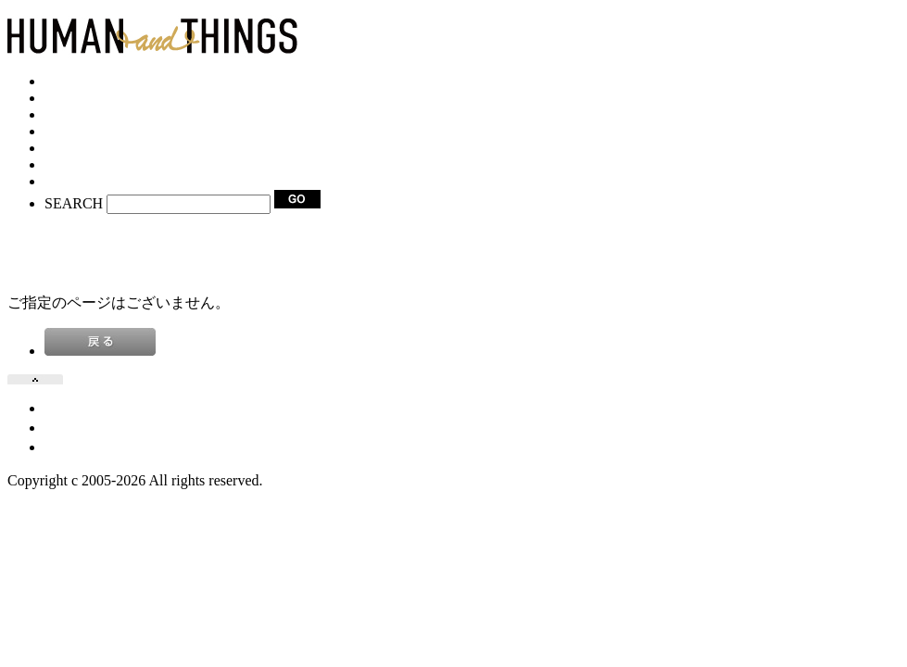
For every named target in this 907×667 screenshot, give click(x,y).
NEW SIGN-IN (53, 253)
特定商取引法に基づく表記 (133, 427)
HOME (66, 81)
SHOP (63, 114)
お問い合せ (81, 447)
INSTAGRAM (88, 164)
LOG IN (32, 270)
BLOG (64, 131)
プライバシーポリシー (118, 408)
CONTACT (78, 181)
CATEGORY (83, 98)
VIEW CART (47, 237)
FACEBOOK (83, 148)
